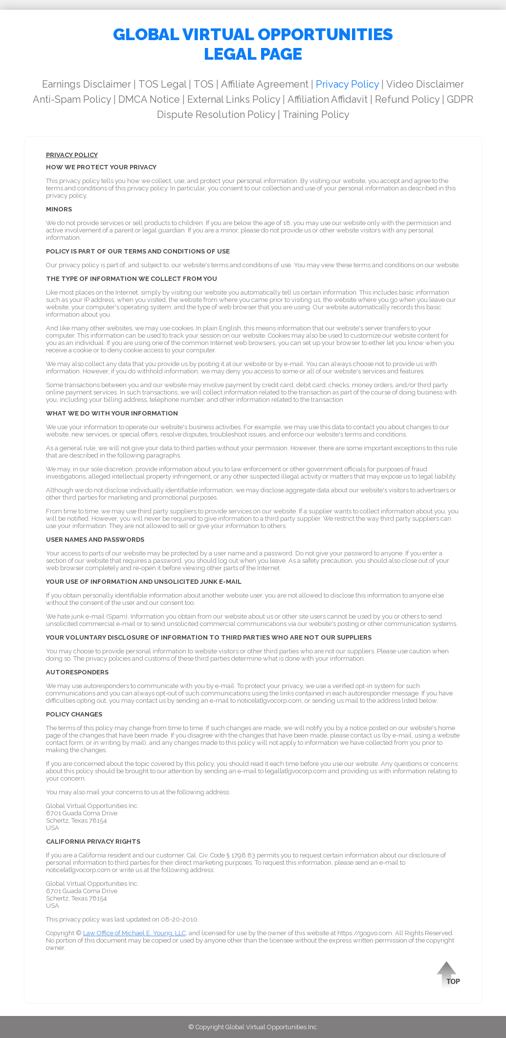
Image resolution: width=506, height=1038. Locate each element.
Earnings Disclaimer (86, 84)
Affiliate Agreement (264, 84)
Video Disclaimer (425, 84)
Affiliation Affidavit (327, 99)
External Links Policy (233, 99)
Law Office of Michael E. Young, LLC (134, 933)
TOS (204, 84)
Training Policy (316, 114)
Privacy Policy (347, 84)
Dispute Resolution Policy (216, 114)
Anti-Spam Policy (72, 99)
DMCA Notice (149, 99)
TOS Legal (162, 84)
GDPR (460, 99)
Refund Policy (407, 99)
